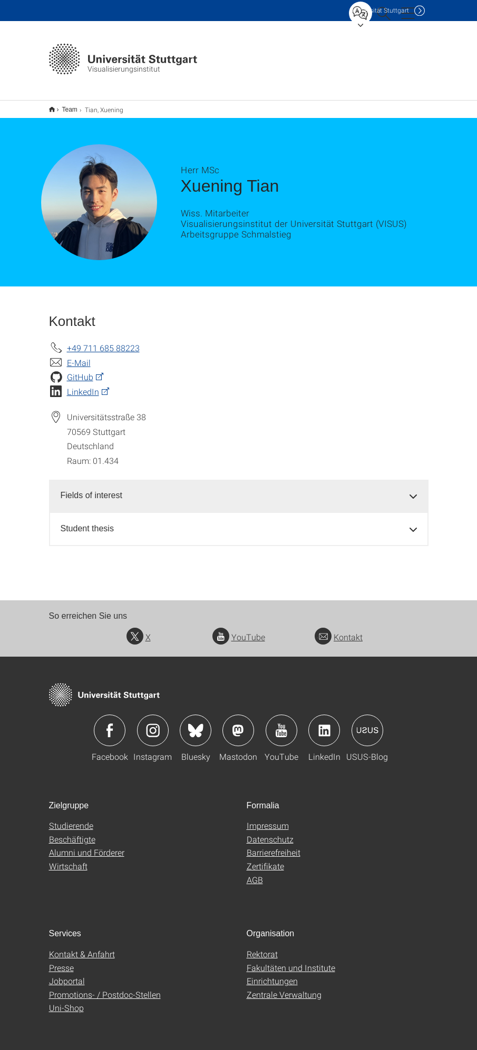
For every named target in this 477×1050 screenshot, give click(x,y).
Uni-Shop (66, 1000)
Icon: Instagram (153, 723)
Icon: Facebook (109, 723)
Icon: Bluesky (195, 723)
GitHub (80, 369)
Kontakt (339, 630)
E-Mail (79, 355)
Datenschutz (270, 832)
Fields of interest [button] (91, 488)
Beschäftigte (72, 832)
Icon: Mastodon (238, 723)
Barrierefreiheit (273, 845)
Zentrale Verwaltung (284, 987)
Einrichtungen (272, 973)
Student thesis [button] (87, 521)
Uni (380, 10)
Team (64, 106)
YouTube (238, 630)
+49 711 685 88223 (103, 340)
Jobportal (67, 973)
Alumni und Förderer (86, 845)
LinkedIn (83, 384)
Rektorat (262, 947)
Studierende (71, 818)
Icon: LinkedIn (324, 723)
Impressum (268, 818)
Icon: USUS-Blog (367, 723)
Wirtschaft (68, 859)
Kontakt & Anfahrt (82, 947)
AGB (255, 872)
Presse (61, 960)
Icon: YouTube (281, 723)
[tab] (238, 489)
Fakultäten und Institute (291, 960)
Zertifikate (265, 859)
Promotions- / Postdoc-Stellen (105, 987)
